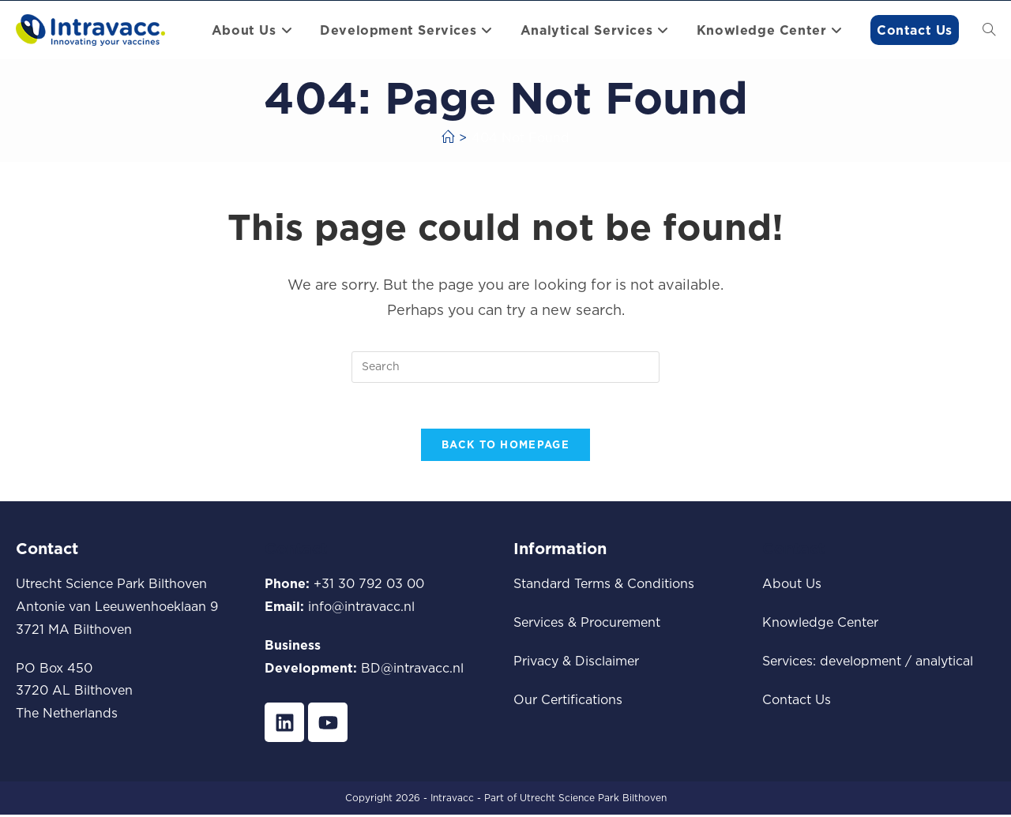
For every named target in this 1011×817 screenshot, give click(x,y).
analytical (944, 662)
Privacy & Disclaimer (576, 662)
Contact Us (796, 701)
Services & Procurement (586, 623)
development (860, 662)
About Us (791, 585)
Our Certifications (567, 701)
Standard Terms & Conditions (603, 585)
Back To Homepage (505, 447)
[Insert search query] (505, 367)
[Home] (448, 137)
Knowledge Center (820, 623)
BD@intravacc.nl (412, 669)
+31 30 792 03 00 (369, 585)
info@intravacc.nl (361, 607)
